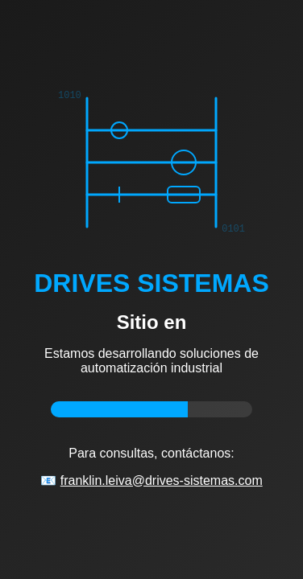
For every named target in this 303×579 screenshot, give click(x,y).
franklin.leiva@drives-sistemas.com (161, 480)
